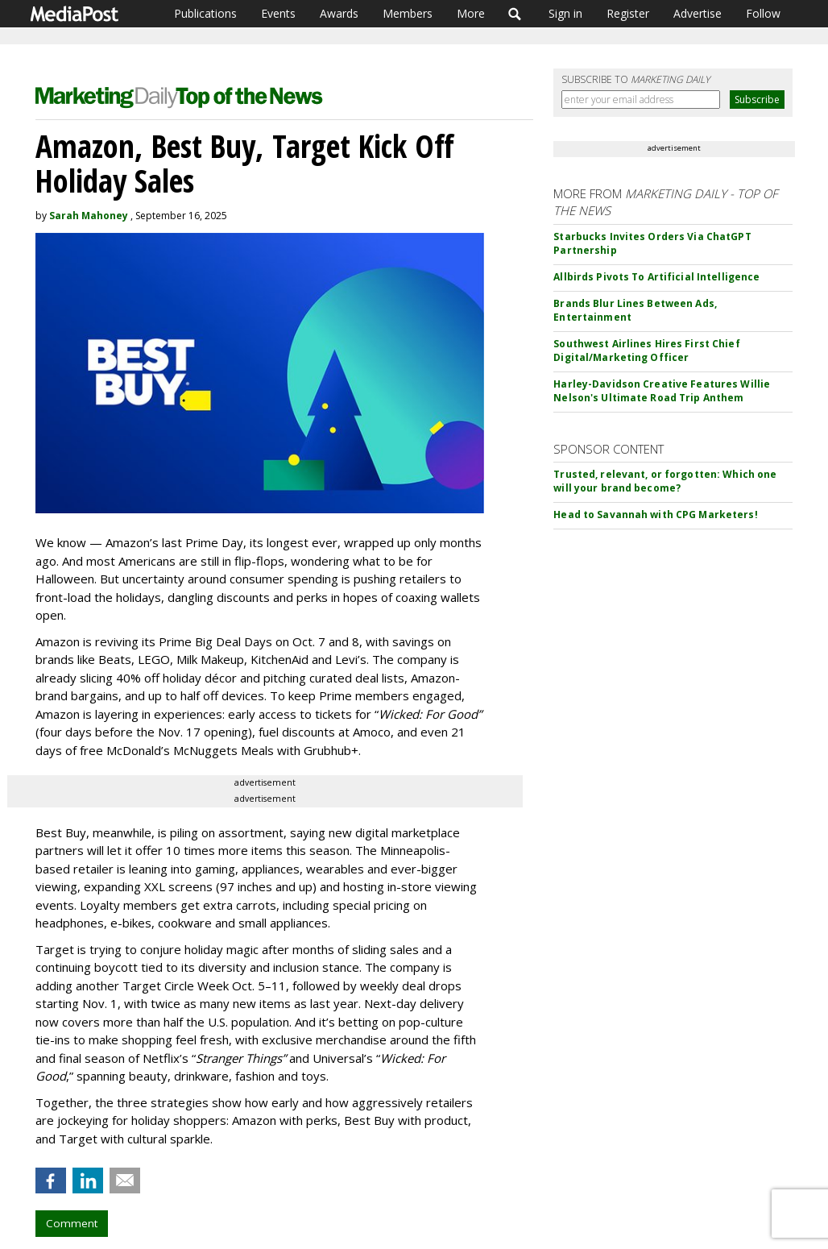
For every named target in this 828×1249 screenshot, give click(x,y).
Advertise (697, 13)
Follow (763, 13)
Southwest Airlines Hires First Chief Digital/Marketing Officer (646, 350)
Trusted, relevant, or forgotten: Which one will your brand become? (664, 481)
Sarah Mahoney (88, 215)
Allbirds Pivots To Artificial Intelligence (656, 277)
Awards (339, 13)
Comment (71, 1223)
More (471, 13)
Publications (205, 13)
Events (278, 13)
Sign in (565, 13)
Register (628, 13)
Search (515, 13)
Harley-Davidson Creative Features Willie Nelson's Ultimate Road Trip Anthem (661, 391)
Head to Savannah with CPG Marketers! (655, 514)
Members (408, 13)
